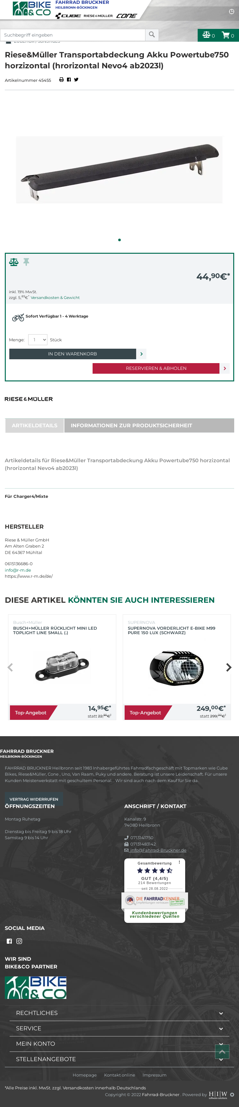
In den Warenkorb (72, 354)
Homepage (85, 1075)
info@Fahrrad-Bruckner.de (155, 850)
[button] (119, 240)
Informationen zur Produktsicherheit (131, 425)
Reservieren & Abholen (156, 368)
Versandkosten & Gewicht (55, 297)
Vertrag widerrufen (34, 799)
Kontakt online (119, 1075)
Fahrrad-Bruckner (161, 1094)
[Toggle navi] (6, 5)
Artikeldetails (34, 425)
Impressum (155, 1075)
